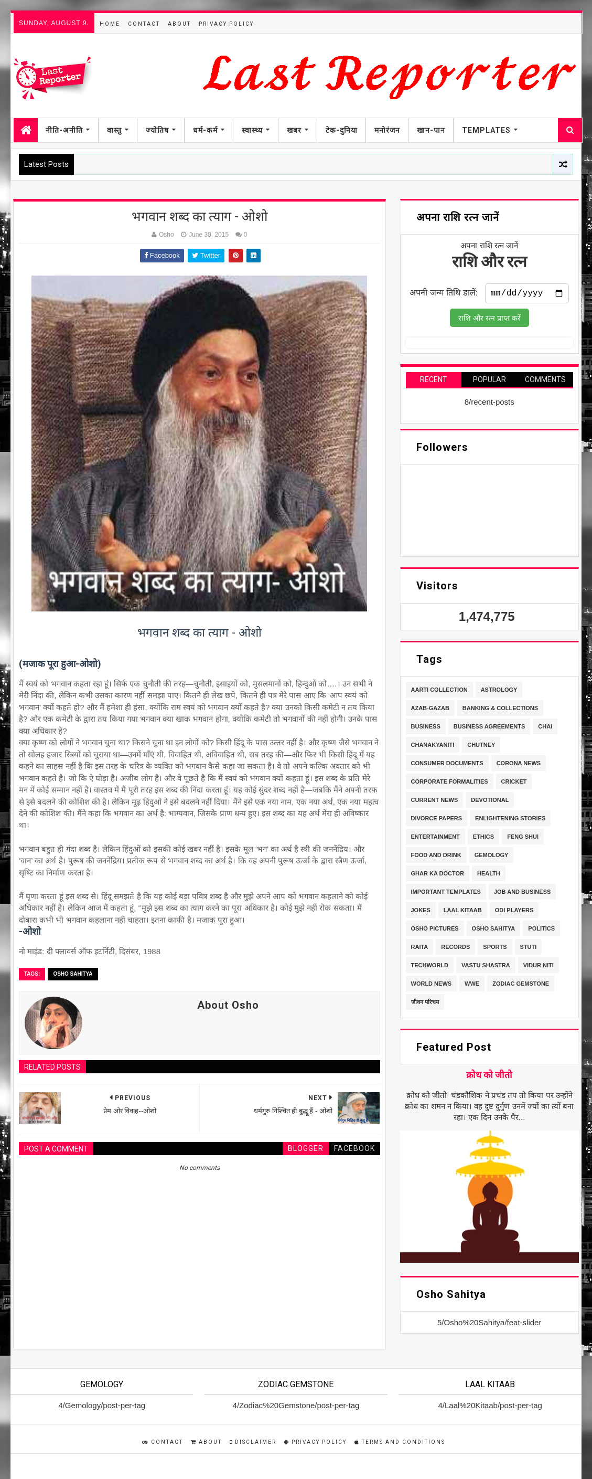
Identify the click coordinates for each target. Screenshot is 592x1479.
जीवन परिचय (425, 1004)
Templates (486, 130)
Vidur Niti (538, 967)
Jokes (420, 912)
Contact (144, 24)
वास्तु (114, 130)
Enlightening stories (510, 820)
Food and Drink (436, 857)
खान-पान (431, 130)
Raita (419, 949)
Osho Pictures (435, 930)
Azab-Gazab (430, 710)
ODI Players (514, 912)
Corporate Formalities (449, 783)
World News (431, 986)
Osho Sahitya (72, 974)
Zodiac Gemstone (520, 986)
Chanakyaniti (433, 747)
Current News (434, 802)
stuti (528, 949)
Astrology (499, 692)
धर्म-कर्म (205, 130)
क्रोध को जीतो (489, 1077)
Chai (545, 728)
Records (455, 949)
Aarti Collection (439, 692)
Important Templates (446, 894)
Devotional (490, 802)
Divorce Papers (436, 820)
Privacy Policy (226, 24)
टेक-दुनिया (342, 130)
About (179, 24)
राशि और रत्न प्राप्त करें (489, 320)
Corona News (519, 765)
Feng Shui (523, 839)
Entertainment (435, 839)
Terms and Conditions (399, 1442)
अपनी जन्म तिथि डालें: (444, 294)
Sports (495, 949)
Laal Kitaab (463, 912)
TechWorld (430, 967)
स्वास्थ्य (252, 130)
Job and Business (522, 894)
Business (425, 728)
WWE (472, 986)
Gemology (492, 857)
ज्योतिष (157, 130)
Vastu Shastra (485, 967)
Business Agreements (489, 728)
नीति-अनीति (64, 130)
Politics (541, 930)
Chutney (481, 747)
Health (488, 875)
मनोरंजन (387, 130)
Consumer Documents (447, 765)
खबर (294, 130)
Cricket (514, 783)
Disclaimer (253, 1442)
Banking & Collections (500, 710)
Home (110, 24)
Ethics (483, 839)
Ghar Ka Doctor (437, 875)
